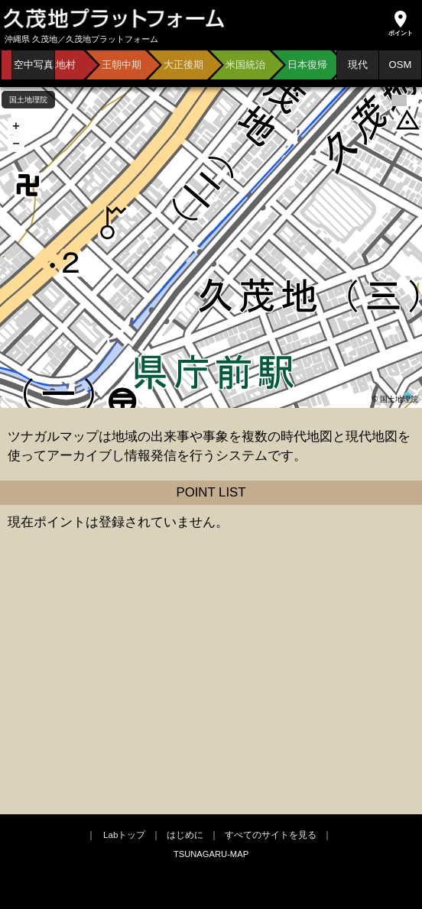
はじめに (185, 834)
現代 (358, 64)
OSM (400, 64)
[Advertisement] (211, 692)
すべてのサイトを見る (270, 834)
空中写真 (34, 64)
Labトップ (124, 834)
